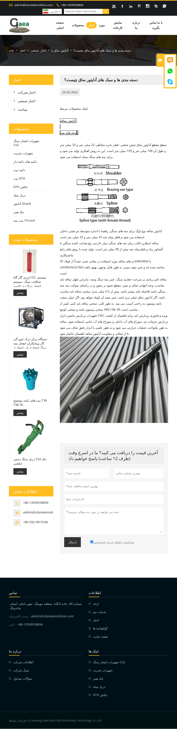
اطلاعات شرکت (23, 662)
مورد (102, 25)
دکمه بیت (19, 170)
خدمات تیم (99, 612)
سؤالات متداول (22, 679)
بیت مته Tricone (24, 221)
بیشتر (20, 293)
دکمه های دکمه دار (25, 162)
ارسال (73, 542)
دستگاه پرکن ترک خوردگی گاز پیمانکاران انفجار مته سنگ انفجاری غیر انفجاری (30, 343)
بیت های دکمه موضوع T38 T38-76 (30, 402)
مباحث (22, 110)
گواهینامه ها (100, 628)
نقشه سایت (100, 637)
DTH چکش (20, 187)
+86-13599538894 (72, 5)
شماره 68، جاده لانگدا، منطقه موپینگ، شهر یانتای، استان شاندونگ (46, 606)
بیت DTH (19, 179)
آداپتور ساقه (67, 121)
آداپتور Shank (22, 204)
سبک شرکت (21, 670)
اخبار (91, 25)
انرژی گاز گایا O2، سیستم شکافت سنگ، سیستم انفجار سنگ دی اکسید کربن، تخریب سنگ (29, 281)
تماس (13, 593)
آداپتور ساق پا (59, 50)
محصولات (78, 25)
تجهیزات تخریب (23, 153)
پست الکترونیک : (19, 616)
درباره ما (136, 25)
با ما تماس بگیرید (156, 25)
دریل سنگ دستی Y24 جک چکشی (29, 461)
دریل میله (19, 195)
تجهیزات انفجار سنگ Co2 (26, 143)
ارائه (96, 604)
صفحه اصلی (60, 25)
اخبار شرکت (26, 92)
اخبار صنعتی (38, 50)
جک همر (18, 212)
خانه (11, 50)
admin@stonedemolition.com (33, 5)
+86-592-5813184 (35, 522)
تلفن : (12, 625)
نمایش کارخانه (118, 25)
